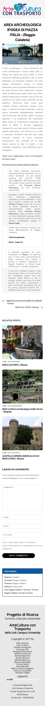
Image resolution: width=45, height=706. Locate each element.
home (4, 361)
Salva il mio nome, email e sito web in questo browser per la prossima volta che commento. (22, 546)
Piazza (25, 254)
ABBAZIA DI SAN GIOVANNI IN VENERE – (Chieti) (24, 302)
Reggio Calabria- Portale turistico (18, 593)
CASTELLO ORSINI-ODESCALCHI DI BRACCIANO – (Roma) (20, 457)
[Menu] (40, 3)
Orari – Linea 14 (16, 242)
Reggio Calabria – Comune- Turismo (23, 590)
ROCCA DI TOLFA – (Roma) (27, 307)
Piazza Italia (14, 223)
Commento (9, 487)
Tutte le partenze (16, 237)
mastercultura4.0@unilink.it (25, 679)
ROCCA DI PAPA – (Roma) (14, 365)
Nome (7, 517)
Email (7, 526)
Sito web (8, 535)
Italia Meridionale (14, 406)
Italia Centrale (13, 361)
